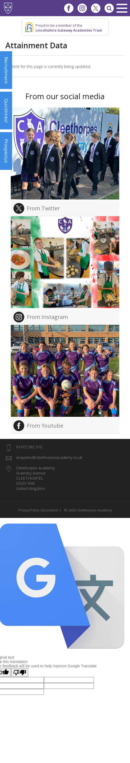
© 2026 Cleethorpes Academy (87, 510)
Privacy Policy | (30, 510)
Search (109, 8)
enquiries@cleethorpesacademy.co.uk (49, 457)
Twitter (95, 8)
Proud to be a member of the (69, 28)
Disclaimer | (51, 510)
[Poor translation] (19, 672)
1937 (8, 8)
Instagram (82, 8)
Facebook (68, 8)
